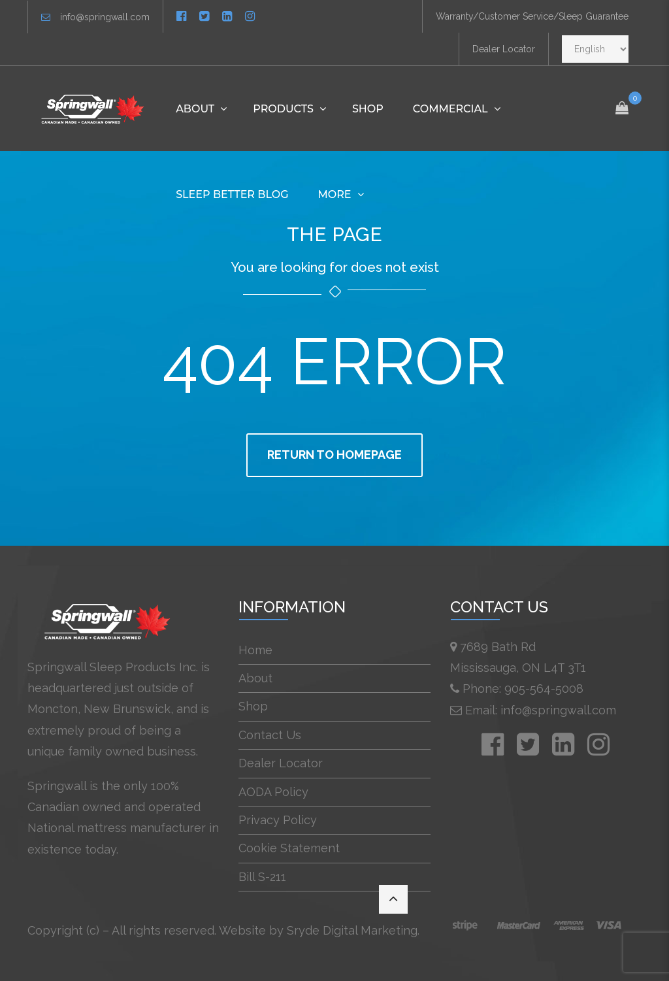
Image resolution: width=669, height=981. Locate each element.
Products (283, 109)
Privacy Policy (277, 820)
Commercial (450, 109)
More (334, 194)
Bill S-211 (262, 877)
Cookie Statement (289, 848)
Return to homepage (334, 454)
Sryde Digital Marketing (352, 930)
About (195, 109)
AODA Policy (273, 792)
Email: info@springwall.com (540, 710)
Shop (367, 109)
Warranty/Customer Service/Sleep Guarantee (532, 16)
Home (255, 650)
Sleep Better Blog (232, 194)
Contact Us (269, 735)
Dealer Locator (503, 49)
